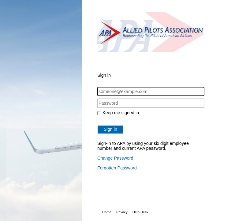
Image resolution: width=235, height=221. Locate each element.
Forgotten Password (117, 167)
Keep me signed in (121, 112)
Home (106, 212)
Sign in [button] (110, 129)
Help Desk (140, 212)
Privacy (122, 212)
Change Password (115, 158)
